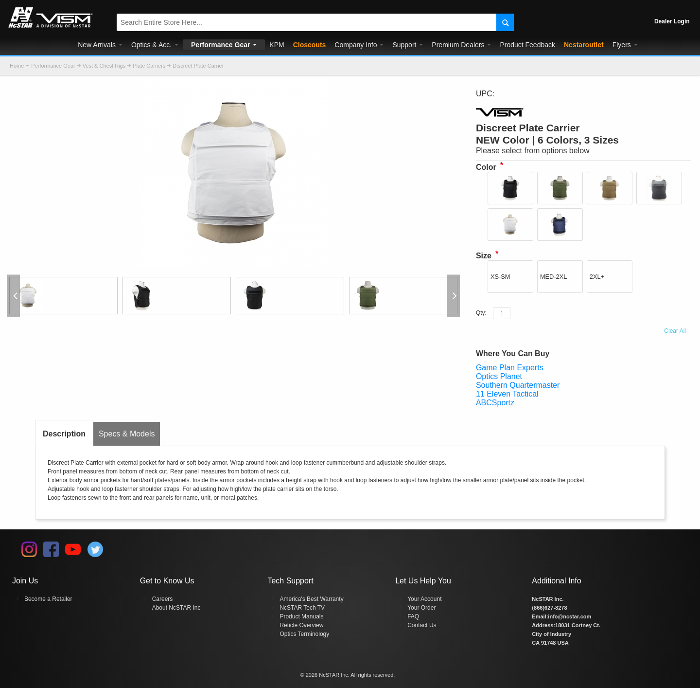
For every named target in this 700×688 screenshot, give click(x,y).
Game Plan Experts (509, 367)
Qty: (481, 312)
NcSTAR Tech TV (302, 607)
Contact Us (421, 625)
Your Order (421, 607)
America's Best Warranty (311, 599)
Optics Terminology (304, 634)
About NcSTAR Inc (176, 607)
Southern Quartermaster (518, 385)
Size (483, 256)
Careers (162, 599)
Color (486, 167)
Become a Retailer (48, 599)
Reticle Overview (301, 625)
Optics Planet (499, 376)
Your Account (424, 599)
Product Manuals (301, 616)
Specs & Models (127, 434)
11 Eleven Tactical (507, 394)
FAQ (413, 616)
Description (64, 434)
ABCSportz (495, 402)
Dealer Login (672, 21)
